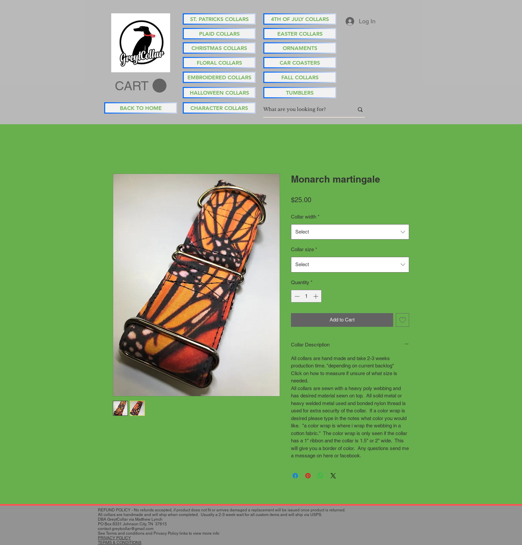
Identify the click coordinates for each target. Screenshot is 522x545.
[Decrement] (296, 296)
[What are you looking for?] (303, 109)
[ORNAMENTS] (299, 48)
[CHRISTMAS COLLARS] (219, 48)
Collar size (304, 249)
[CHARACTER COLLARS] (219, 108)
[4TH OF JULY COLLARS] (299, 19)
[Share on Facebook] (295, 476)
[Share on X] (333, 476)
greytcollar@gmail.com (132, 528)
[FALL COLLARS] (299, 77)
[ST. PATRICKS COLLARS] (219, 19)
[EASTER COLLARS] (299, 33)
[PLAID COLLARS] (219, 33)
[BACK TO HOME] (140, 108)
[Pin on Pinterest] (308, 476)
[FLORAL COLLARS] (219, 62)
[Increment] (316, 296)
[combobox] (350, 232)
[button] (140, 86)
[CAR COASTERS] (299, 62)
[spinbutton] (306, 296)
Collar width (305, 217)
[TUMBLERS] (299, 92)
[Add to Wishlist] (402, 320)
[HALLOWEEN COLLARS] (219, 92)
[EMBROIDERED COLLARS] (219, 77)
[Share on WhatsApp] (321, 476)
